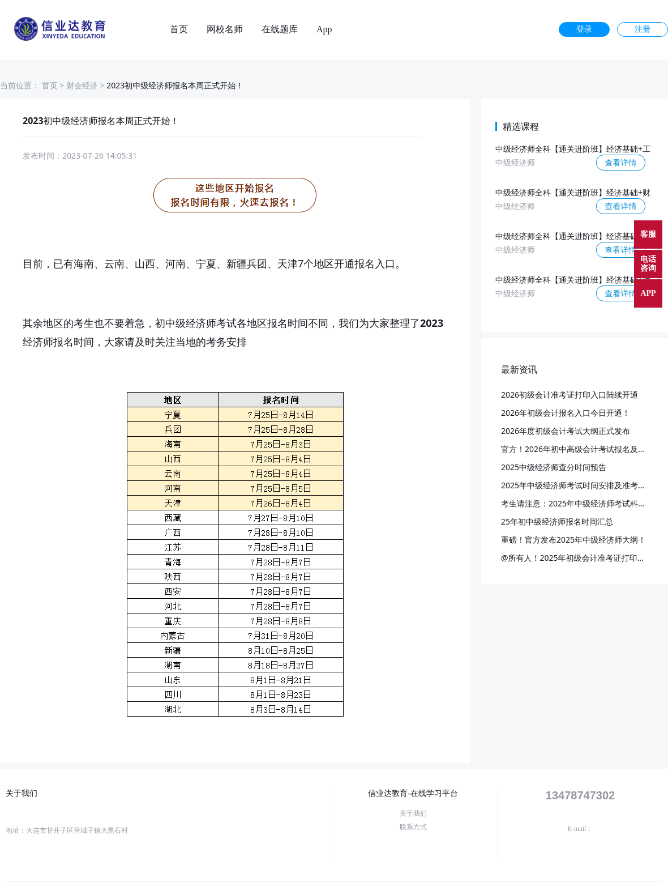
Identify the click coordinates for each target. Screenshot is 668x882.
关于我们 (413, 813)
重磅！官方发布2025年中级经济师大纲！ (573, 539)
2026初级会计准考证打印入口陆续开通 (569, 394)
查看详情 (621, 162)
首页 (179, 29)
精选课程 (521, 126)
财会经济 (82, 85)
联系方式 (413, 827)
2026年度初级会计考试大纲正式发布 (565, 430)
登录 (584, 29)
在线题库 (280, 29)
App (324, 29)
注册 (642, 29)
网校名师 (225, 29)
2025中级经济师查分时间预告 (553, 467)
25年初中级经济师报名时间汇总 (557, 521)
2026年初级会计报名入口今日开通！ (565, 412)
